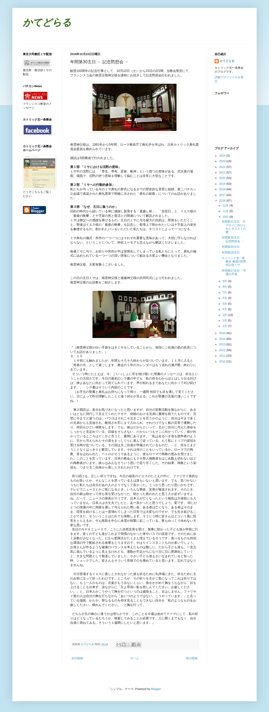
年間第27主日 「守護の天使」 (234, 272)
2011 (222, 355)
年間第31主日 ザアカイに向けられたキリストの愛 (234, 227)
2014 (222, 338)
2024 (222, 155)
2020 (222, 178)
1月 (225, 326)
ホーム (134, 658)
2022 (222, 166)
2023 (222, 161)
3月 (225, 315)
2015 (222, 333)
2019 (222, 183)
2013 (222, 344)
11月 (226, 211)
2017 (222, 195)
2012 (222, 350)
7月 (225, 292)
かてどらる (47, 23)
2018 (222, 189)
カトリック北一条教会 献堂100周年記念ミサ (234, 261)
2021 (222, 172)
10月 (226, 216)
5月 (225, 303)
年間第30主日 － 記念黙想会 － (233, 239)
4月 (225, 309)
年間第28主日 (230, 252)
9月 (225, 281)
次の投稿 (77, 658)
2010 (222, 361)
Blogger (156, 688)
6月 (225, 297)
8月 (225, 286)
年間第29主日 (230, 246)
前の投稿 (192, 658)
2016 (222, 200)
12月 (226, 205)
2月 (225, 320)
